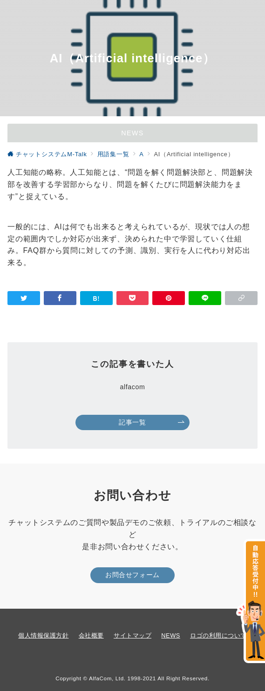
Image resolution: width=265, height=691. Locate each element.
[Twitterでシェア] (23, 298)
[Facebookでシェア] (60, 298)
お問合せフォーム (132, 574)
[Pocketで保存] (132, 298)
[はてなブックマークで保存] (96, 298)
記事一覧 (151, 422)
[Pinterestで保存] (168, 298)
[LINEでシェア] (205, 298)
